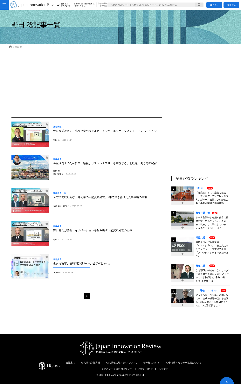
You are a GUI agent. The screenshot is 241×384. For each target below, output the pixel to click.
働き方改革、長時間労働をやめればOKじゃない (82, 263)
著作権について (151, 363)
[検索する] (199, 5)
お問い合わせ (145, 369)
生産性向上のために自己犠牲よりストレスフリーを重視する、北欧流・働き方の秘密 (105, 163)
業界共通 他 (59, 193)
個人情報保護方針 (90, 363)
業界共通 (58, 127)
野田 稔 (18, 47)
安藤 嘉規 (57, 206)
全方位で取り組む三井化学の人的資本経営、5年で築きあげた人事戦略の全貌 (100, 197)
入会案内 (163, 369)
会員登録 (231, 5)
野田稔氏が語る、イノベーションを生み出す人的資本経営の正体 (92, 230)
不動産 (200, 188)
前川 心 (60, 174)
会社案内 (70, 363)
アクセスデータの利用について (115, 369)
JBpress (57, 273)
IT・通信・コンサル (207, 290)
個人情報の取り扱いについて (121, 363)
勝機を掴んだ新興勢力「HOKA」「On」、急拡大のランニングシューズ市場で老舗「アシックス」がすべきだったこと (212, 249)
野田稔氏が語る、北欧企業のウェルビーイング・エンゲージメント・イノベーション (105, 130)
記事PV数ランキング (192, 178)
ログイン (214, 5)
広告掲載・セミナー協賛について (184, 363)
